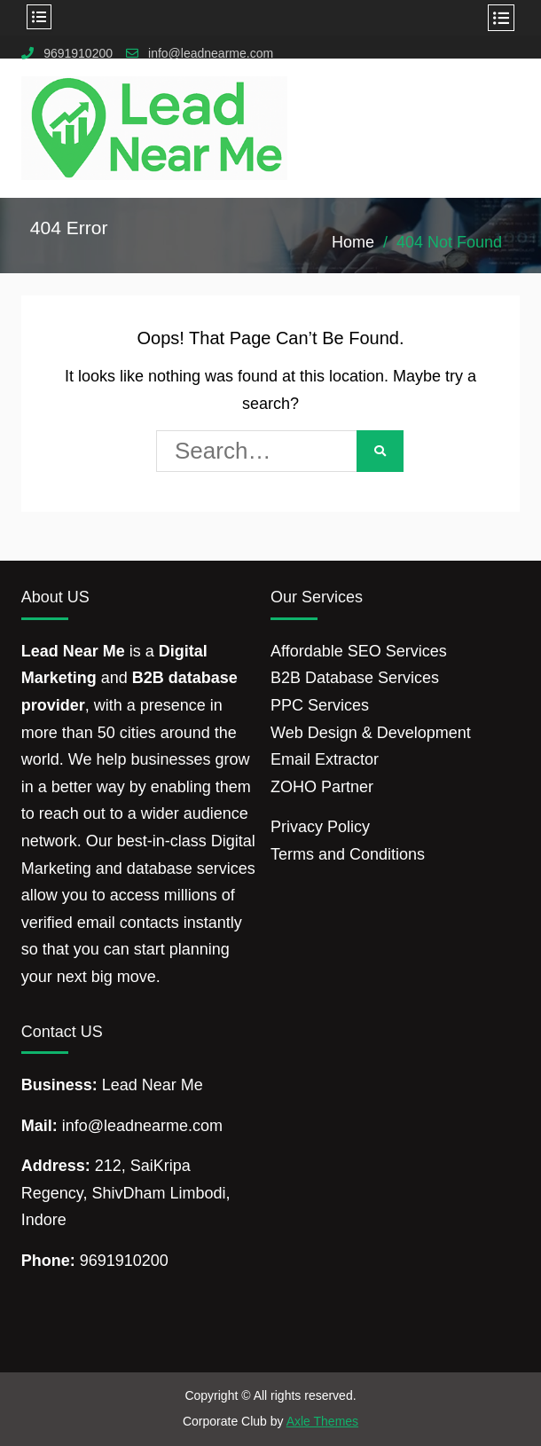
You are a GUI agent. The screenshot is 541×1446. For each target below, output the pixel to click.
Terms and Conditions (347, 854)
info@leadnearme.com (210, 54)
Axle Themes (322, 1421)
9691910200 (78, 54)
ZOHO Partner (321, 787)
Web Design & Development (370, 733)
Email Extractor (324, 759)
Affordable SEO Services (358, 651)
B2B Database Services (354, 678)
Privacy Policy (320, 827)
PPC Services (319, 705)
